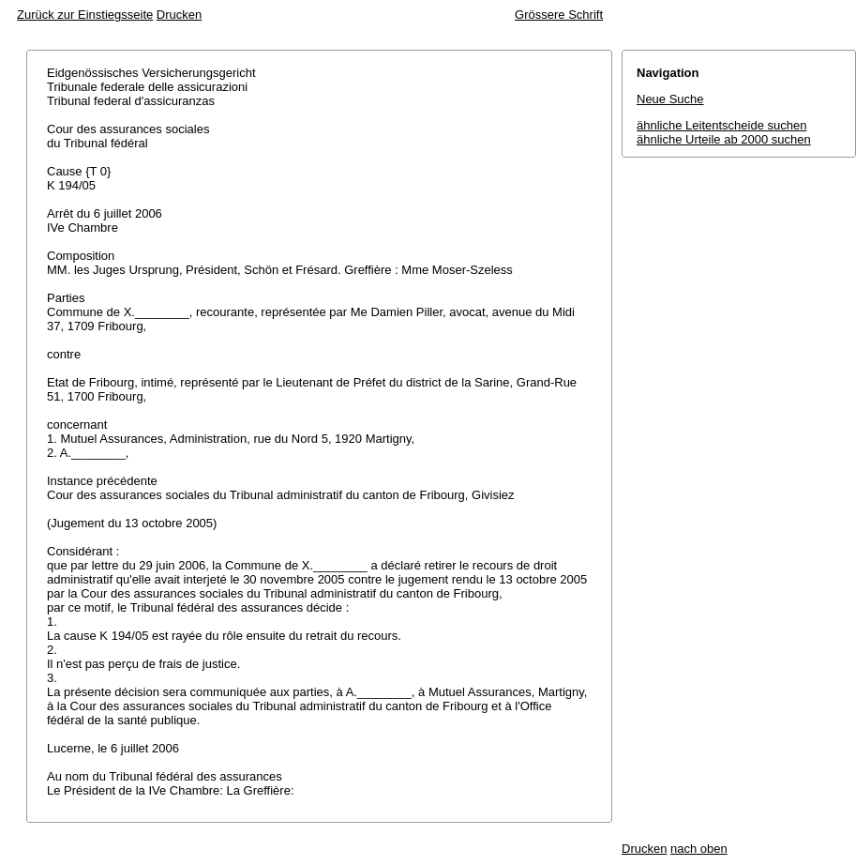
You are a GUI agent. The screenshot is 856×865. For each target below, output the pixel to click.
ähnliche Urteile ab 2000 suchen (724, 139)
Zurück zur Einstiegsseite (85, 15)
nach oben (699, 849)
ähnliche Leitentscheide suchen (721, 125)
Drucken (179, 15)
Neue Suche (670, 99)
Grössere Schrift (559, 15)
